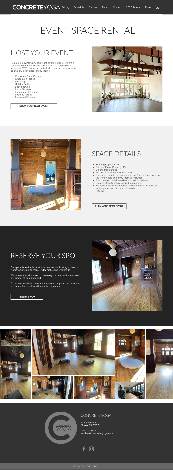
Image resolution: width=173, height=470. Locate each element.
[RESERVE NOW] (27, 297)
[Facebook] (84, 449)
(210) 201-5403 (88, 430)
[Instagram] (91, 449)
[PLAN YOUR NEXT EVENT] (109, 206)
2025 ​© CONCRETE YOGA (84, 466)
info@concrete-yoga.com (46, 286)
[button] (157, 7)
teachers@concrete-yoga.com (97, 433)
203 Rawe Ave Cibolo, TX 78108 (90, 423)
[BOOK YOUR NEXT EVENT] (34, 106)
